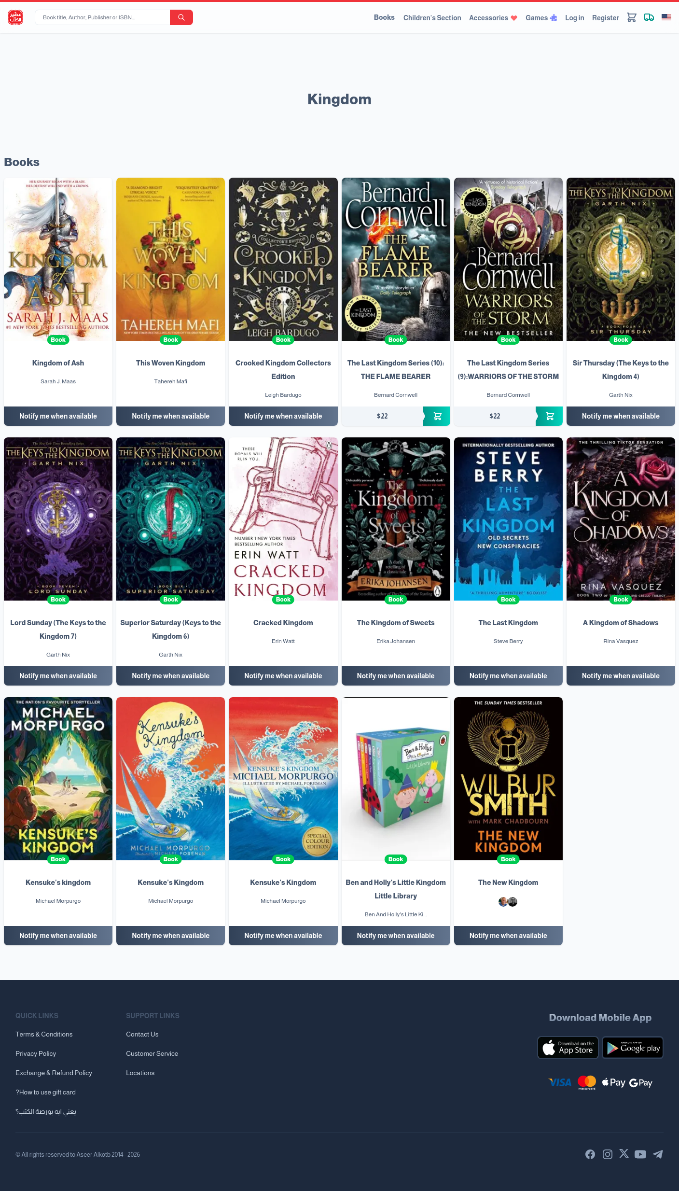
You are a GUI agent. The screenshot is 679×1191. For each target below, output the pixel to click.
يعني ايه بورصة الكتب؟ (45, 1111)
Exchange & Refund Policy (53, 1073)
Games (541, 18)
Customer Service (152, 1053)
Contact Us (142, 1034)
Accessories (493, 18)
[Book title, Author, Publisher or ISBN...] (104, 17)
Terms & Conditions (44, 1034)
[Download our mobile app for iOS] (568, 1047)
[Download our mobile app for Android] (633, 1047)
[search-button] (181, 17)
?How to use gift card (45, 1092)
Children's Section (432, 18)
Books (384, 17)
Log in (574, 18)
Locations (140, 1073)
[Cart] (631, 17)
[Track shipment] (649, 17)
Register (605, 18)
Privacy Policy (35, 1053)
